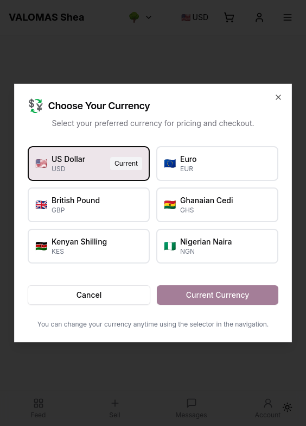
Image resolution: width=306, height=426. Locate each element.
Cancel (88, 294)
